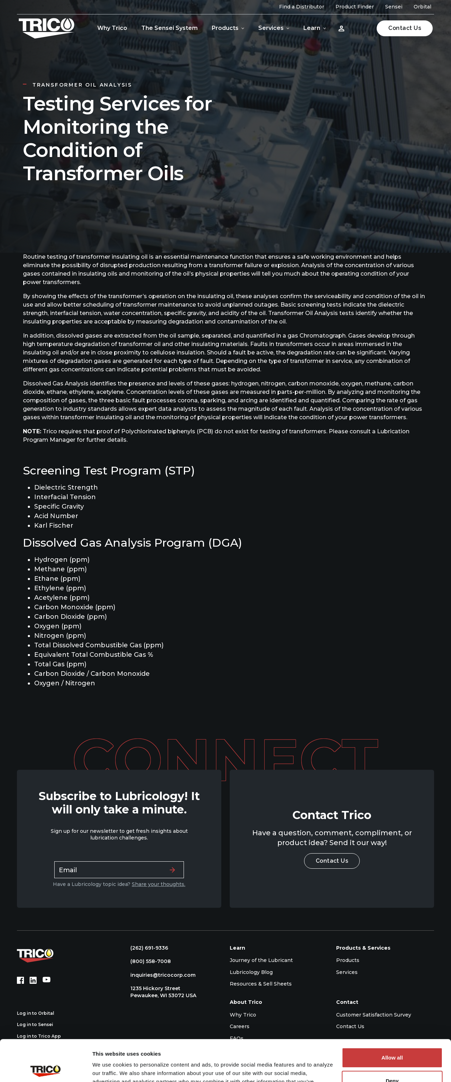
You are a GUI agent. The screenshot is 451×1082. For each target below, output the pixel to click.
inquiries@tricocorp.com (159, 975)
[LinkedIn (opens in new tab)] (33, 980)
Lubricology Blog (251, 972)
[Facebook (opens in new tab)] (20, 980)
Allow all (392, 1016)
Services (271, 28)
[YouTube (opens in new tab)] (46, 980)
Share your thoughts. (158, 884)
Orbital (422, 7)
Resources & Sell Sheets (261, 984)
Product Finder (354, 7)
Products (225, 28)
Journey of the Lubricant (261, 960)
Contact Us (404, 28)
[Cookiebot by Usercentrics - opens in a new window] (45, 1068)
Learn (311, 28)
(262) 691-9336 (145, 948)
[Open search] (362, 28)
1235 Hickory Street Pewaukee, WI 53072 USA (159, 992)
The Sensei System (169, 28)
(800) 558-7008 (147, 961)
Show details (108, 1068)
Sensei (393, 7)
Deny (392, 1039)
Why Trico (112, 28)
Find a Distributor (301, 7)
